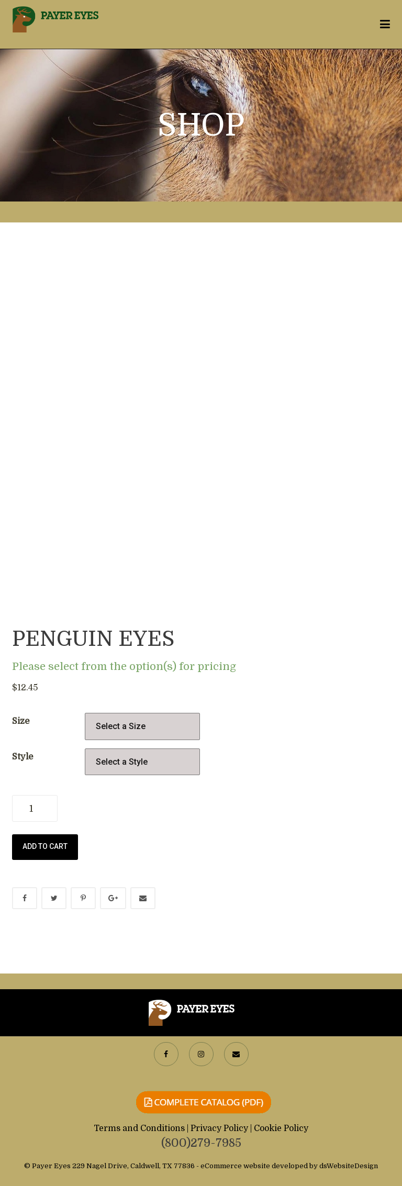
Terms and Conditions (140, 1128)
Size (20, 721)
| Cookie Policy (279, 1128)
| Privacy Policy (218, 1128)
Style (22, 757)
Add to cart (45, 846)
